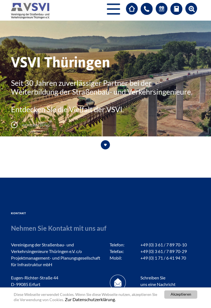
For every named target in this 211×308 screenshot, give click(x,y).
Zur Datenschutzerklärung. (90, 299)
